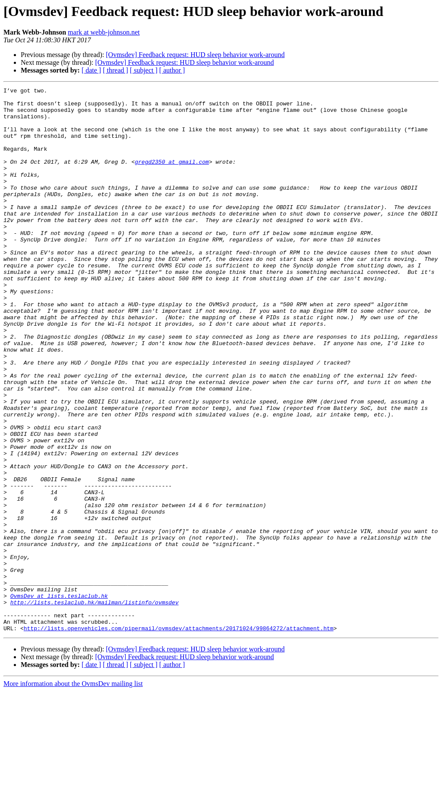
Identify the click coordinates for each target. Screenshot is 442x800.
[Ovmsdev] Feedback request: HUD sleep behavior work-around (195, 54)
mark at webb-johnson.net (104, 32)
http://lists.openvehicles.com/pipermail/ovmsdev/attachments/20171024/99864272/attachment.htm (179, 737)
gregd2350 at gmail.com (172, 177)
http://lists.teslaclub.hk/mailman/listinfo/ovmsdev (94, 706)
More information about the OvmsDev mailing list (73, 792)
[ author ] (172, 70)
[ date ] (91, 70)
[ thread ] (115, 70)
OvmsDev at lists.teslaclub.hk (59, 698)
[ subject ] (144, 70)
